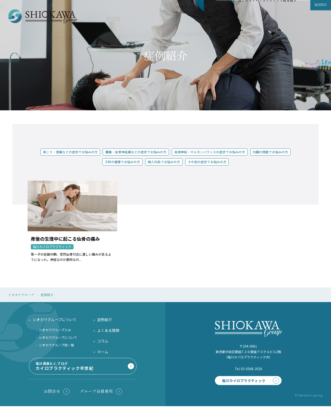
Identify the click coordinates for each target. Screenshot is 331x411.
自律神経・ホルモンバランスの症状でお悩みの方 (209, 152)
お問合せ (52, 394)
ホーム (102, 353)
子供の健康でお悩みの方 (122, 162)
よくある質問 (108, 332)
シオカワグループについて (58, 339)
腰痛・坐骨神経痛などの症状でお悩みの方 (135, 152)
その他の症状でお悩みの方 (207, 162)
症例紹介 (104, 321)
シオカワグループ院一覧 (56, 346)
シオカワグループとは (55, 331)
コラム (102, 342)
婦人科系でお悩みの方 (164, 162)
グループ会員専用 (96, 394)
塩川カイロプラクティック (240, 379)
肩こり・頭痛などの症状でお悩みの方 (70, 152)
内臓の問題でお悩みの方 (270, 152)
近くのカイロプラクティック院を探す (267, 10)
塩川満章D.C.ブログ (81, 370)
